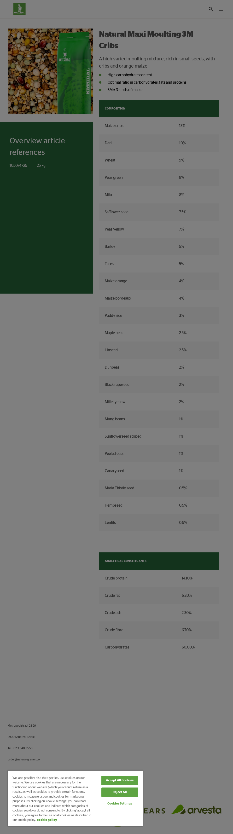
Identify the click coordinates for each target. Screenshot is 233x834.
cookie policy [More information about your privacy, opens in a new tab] (47, 820)
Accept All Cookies (120, 780)
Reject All (120, 792)
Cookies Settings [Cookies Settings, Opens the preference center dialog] (119, 803)
